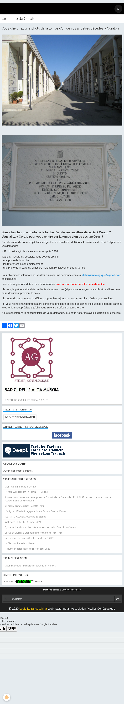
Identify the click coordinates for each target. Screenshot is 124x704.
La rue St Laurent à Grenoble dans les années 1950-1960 (33, 532)
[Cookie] (6, 697)
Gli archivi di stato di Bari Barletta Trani (24, 506)
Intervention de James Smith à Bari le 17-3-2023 (29, 538)
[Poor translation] (12, 629)
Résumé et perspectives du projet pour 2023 (27, 549)
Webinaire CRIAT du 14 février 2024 (23, 522)
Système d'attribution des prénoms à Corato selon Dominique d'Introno (41, 527)
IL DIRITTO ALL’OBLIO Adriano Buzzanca (25, 516)
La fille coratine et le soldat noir (20, 543)
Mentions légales (51, 590)
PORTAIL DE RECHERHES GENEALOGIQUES (26, 400)
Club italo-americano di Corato (20, 486)
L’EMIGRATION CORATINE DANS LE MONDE (26, 492)
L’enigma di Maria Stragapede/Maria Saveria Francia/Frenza (36, 511)
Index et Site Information (20, 417)
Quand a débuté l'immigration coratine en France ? (30, 565)
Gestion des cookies (71, 590)
